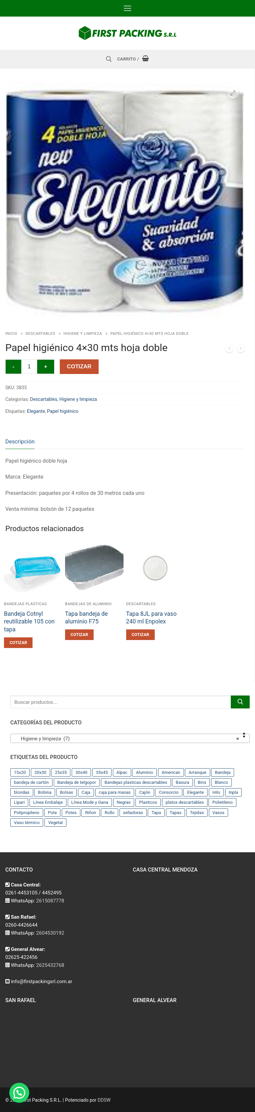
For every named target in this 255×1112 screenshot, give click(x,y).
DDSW (104, 1100)
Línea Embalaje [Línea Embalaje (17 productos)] (48, 802)
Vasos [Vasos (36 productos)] (218, 812)
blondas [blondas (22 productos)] (22, 792)
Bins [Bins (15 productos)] (202, 782)
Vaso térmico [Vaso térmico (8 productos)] (27, 822)
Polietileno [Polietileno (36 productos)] (222, 802)
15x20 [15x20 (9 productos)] (20, 772)
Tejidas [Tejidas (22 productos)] (197, 812)
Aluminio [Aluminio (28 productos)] (144, 772)
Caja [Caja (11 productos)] (86, 792)
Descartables (40, 333)
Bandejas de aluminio (88, 604)
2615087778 (50, 901)
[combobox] (130, 738)
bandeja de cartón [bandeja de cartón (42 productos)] (31, 782)
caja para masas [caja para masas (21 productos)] (115, 792)
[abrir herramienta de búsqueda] (109, 59)
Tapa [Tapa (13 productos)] (156, 812)
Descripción (20, 441)
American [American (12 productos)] (171, 772)
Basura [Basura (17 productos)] (182, 782)
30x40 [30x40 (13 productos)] (81, 772)
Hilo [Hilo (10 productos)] (216, 792)
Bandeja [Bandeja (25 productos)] (222, 772)
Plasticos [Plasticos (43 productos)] (148, 802)
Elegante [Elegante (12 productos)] (195, 792)
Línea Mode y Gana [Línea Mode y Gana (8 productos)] (89, 802)
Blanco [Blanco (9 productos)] (221, 782)
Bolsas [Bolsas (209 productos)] (66, 792)
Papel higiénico (63, 411)
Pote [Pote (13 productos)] (52, 812)
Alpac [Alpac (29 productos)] (122, 772)
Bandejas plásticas (25, 604)
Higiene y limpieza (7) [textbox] (128, 738)
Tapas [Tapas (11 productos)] (176, 812)
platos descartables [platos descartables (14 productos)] (185, 802)
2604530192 (50, 933)
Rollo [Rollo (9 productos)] (109, 812)
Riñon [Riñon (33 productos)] (90, 812)
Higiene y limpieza (82, 333)
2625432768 (50, 965)
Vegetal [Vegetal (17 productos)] (55, 822)
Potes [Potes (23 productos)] (71, 812)
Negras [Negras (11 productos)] (124, 802)
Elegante (36, 411)
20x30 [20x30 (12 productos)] (40, 772)
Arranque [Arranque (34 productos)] (197, 772)
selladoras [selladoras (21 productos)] (133, 812)
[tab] (20, 441)
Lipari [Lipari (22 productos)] (19, 802)
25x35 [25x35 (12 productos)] (61, 772)
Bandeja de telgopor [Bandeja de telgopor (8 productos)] (76, 782)
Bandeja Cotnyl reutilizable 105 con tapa (29, 621)
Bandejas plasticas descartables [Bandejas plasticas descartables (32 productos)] (136, 782)
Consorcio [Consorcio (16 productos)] (168, 792)
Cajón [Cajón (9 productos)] (144, 792)
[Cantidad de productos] (29, 367)
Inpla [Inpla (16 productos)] (233, 792)
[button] (233, 93)
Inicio (11, 333)
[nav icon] (127, 8)
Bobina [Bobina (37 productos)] (44, 792)
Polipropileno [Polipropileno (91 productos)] (27, 812)
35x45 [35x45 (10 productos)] (102, 772)
